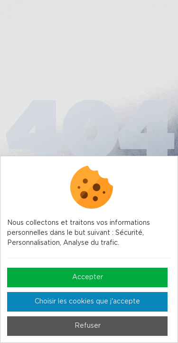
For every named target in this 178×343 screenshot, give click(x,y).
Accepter (87, 277)
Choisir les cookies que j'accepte (87, 301)
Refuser (88, 326)
